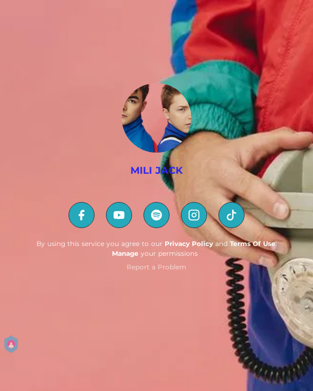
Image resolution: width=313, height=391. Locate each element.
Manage (125, 253)
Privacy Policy (189, 243)
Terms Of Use (253, 243)
